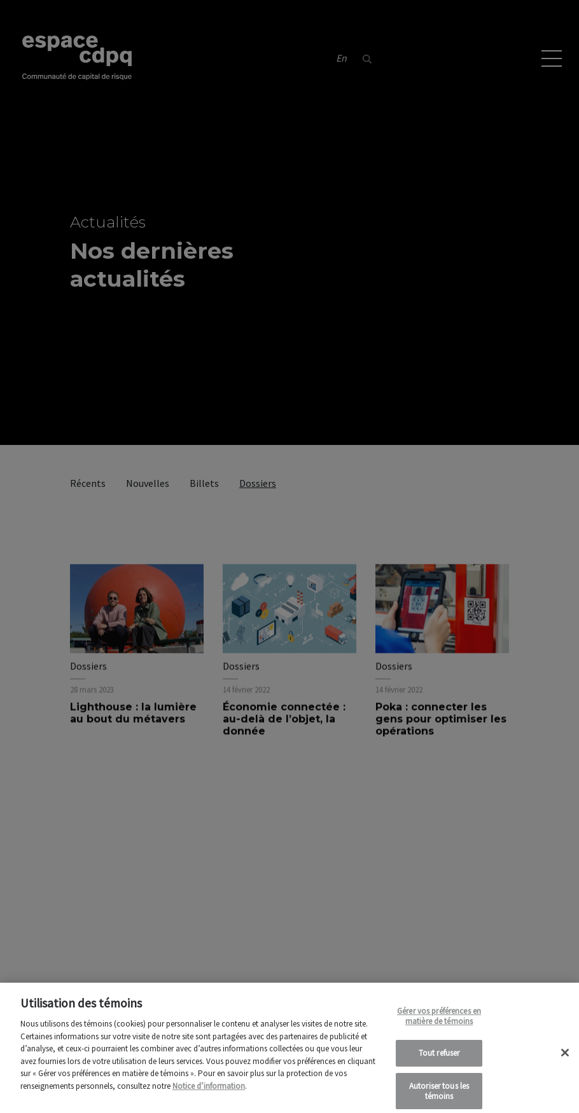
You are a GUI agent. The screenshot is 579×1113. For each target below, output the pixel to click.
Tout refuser (439, 1063)
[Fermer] (565, 1062)
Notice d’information (208, 1095)
